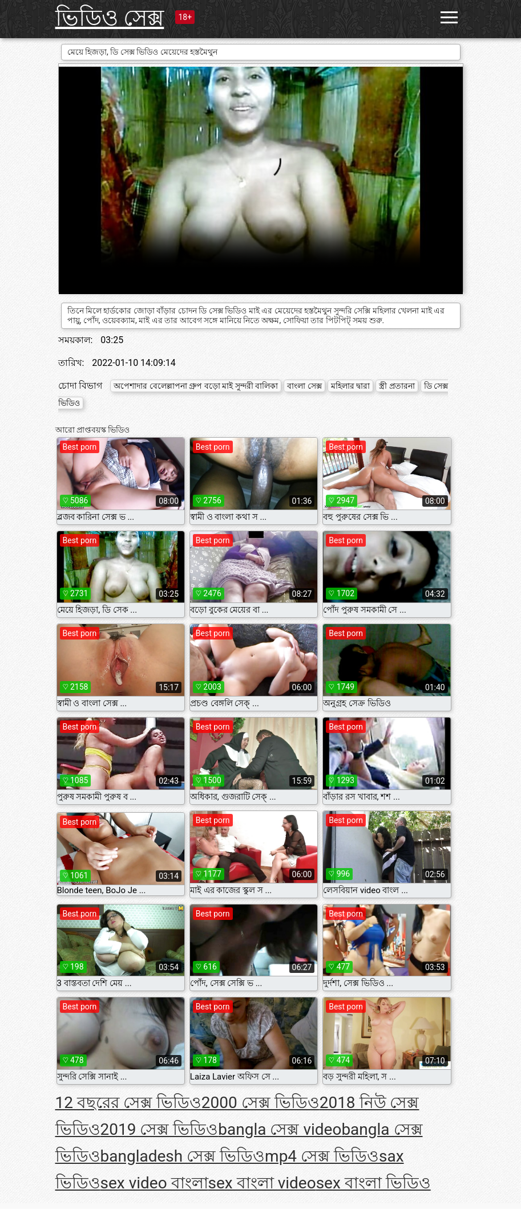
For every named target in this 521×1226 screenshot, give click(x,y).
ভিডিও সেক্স (109, 18)
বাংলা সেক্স (304, 385)
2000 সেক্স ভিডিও (260, 1102)
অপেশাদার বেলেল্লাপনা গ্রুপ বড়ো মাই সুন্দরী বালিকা (196, 385)
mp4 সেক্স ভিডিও (322, 1156)
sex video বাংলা (154, 1183)
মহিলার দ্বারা (350, 385)
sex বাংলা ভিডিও (373, 1183)
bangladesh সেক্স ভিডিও (182, 1156)
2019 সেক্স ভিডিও (159, 1129)
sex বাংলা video (262, 1183)
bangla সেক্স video (279, 1129)
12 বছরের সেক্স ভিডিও (128, 1102)
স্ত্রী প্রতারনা (396, 385)
